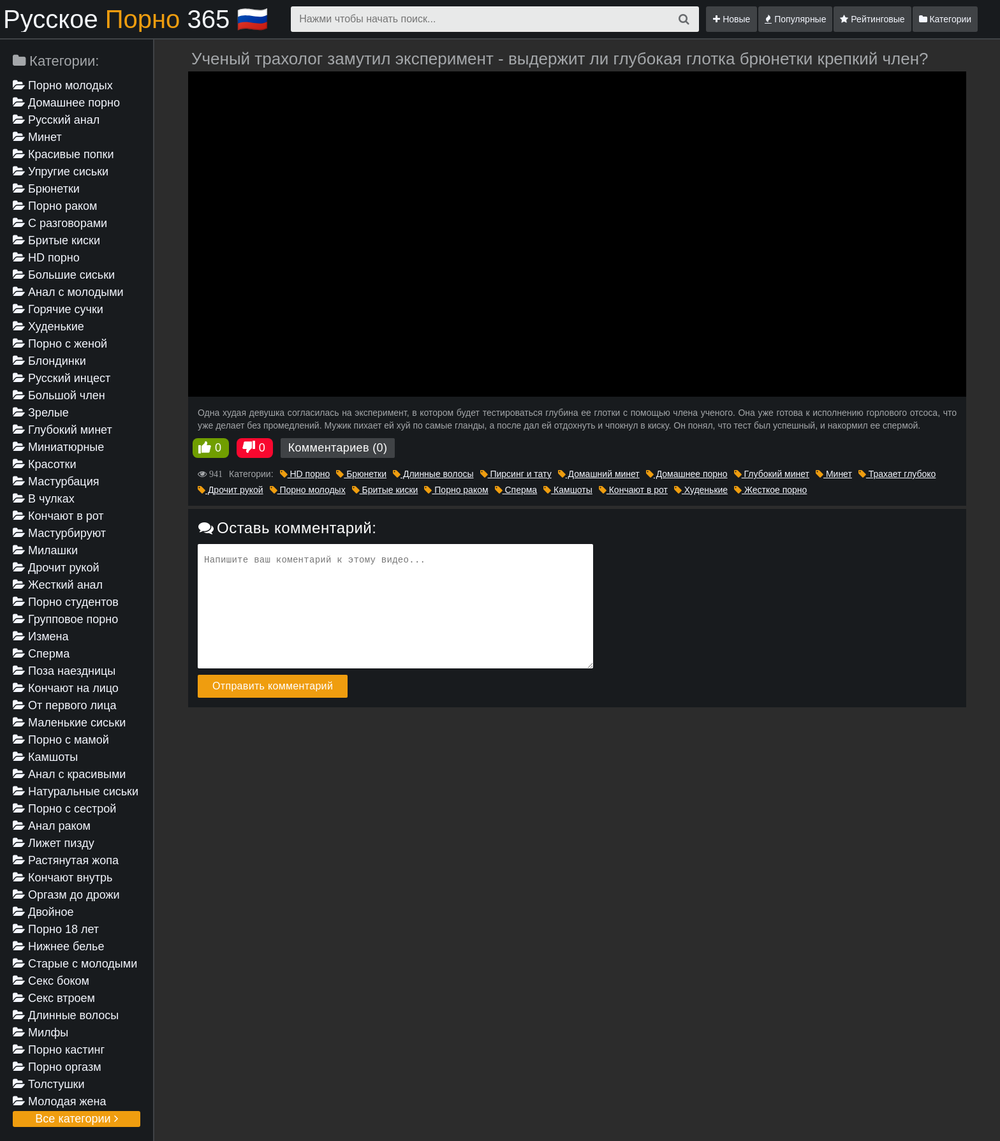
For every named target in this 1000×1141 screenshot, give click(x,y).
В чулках (44, 498)
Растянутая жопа (66, 860)
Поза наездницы (64, 671)
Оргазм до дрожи (66, 894)
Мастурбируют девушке (59, 534)
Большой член (59, 395)
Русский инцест (61, 378)
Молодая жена (59, 1101)
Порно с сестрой (64, 808)
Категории (945, 19)
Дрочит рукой (56, 567)
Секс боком (51, 981)
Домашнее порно (66, 102)
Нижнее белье (58, 946)
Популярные (795, 19)
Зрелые (41, 412)
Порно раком (55, 206)
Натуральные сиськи (75, 791)
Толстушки (49, 1084)
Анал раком (52, 826)
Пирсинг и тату (516, 474)
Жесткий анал (58, 584)
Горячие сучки (58, 309)
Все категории (76, 1118)
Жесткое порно (770, 490)
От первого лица (64, 705)
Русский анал (56, 120)
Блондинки (49, 361)
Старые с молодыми (75, 963)
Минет (37, 137)
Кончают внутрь (62, 877)
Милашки (45, 550)
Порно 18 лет (56, 929)
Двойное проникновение (53, 913)
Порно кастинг (59, 1049)
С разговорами (60, 223)
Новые (731, 19)
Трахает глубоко (897, 474)
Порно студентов (66, 602)
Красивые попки (63, 154)
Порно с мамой (61, 739)
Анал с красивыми (69, 774)
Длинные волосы (66, 1015)
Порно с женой (60, 343)
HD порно (46, 257)
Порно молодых (63, 85)
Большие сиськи (64, 275)
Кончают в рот (58, 516)
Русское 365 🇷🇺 (135, 19)
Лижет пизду (53, 843)
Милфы (40, 1032)
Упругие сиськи (60, 171)
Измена (41, 636)
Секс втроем (54, 998)
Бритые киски (56, 240)
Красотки (45, 464)
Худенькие (48, 326)
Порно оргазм (57, 1067)
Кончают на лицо (66, 688)
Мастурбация (56, 481)
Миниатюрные (58, 447)
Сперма (41, 653)
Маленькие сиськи (69, 722)
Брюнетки (46, 188)
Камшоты (45, 757)
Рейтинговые (872, 19)
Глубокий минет (62, 429)
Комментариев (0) (338, 447)
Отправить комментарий (272, 686)
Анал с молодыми (68, 292)
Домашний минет (599, 474)
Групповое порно (65, 619)
